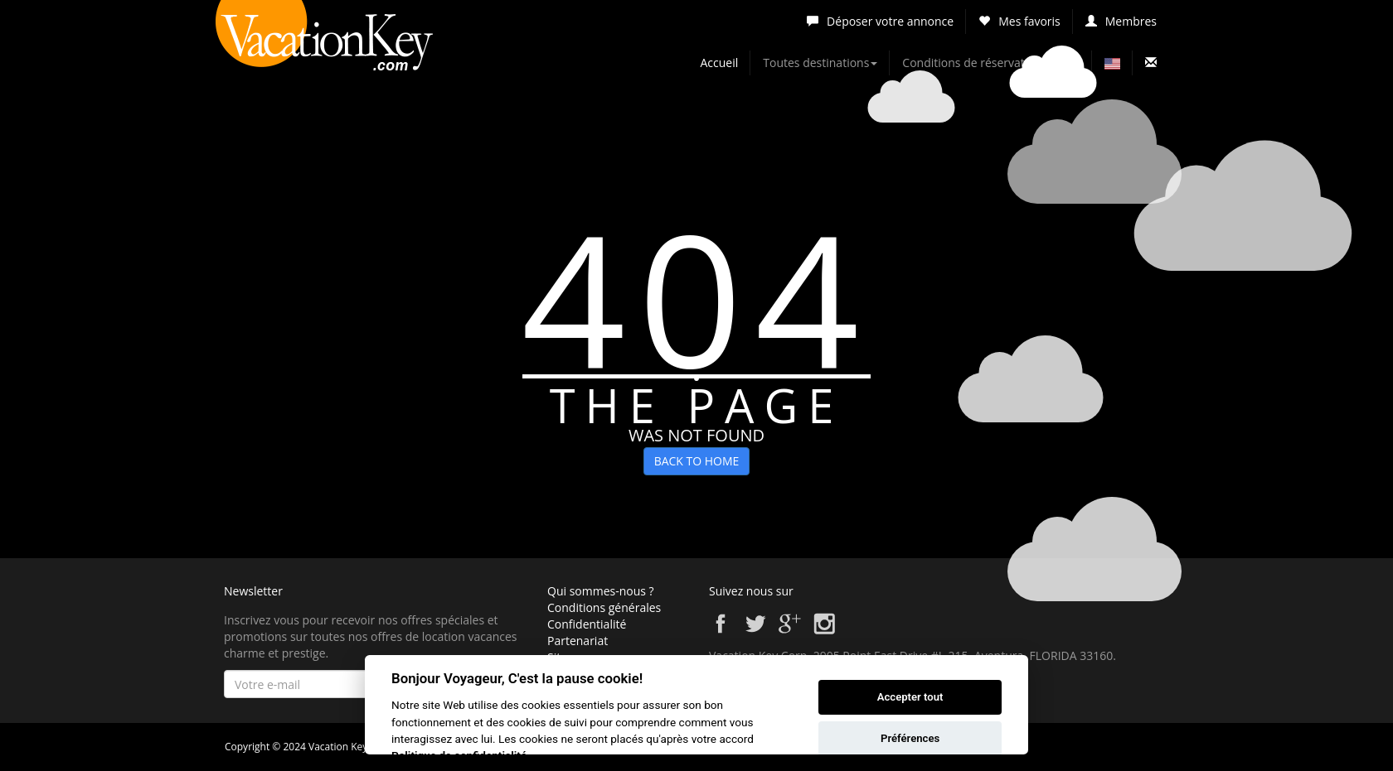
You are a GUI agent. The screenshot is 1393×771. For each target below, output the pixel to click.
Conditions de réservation (971, 62)
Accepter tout (910, 697)
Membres (1121, 21)
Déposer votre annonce (880, 21)
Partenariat (577, 640)
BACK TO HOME (697, 461)
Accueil (720, 62)
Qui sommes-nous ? (600, 591)
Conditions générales (604, 607)
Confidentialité (586, 624)
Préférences (910, 738)
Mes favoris (1019, 21)
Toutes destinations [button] (820, 62)
